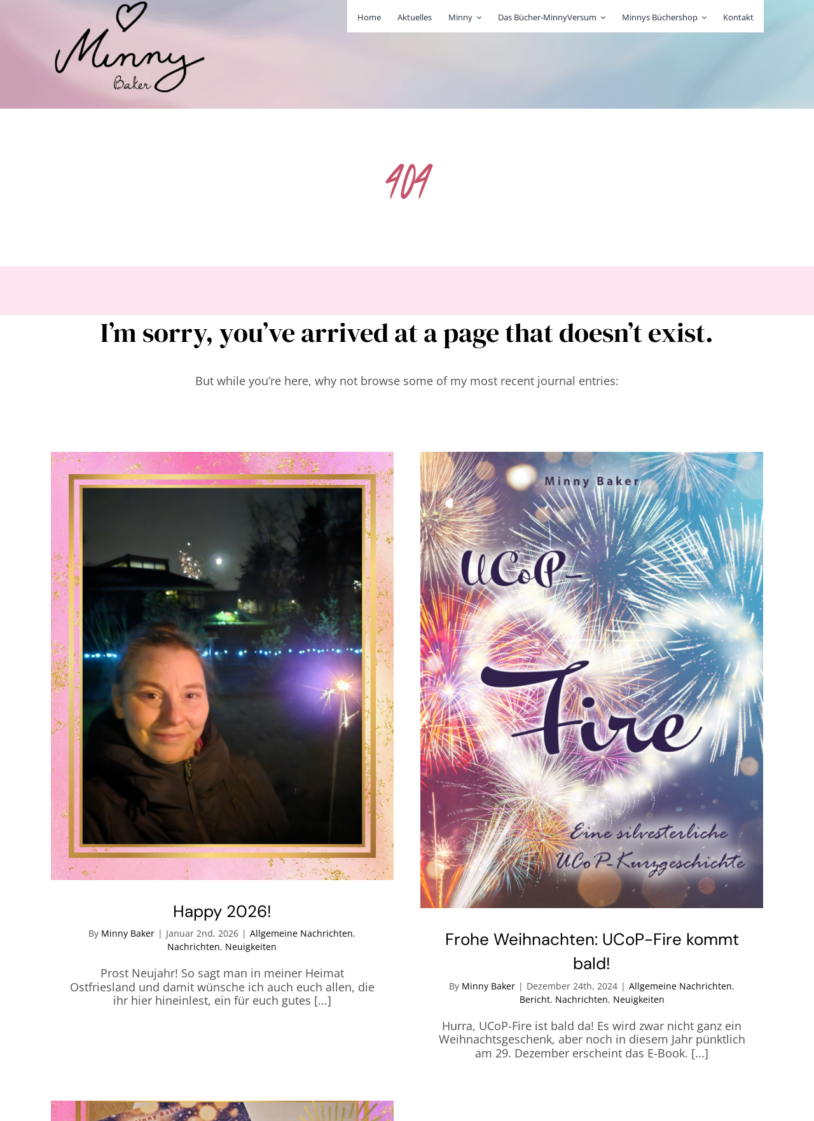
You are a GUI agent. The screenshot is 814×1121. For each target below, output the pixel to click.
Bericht (535, 999)
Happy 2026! (222, 911)
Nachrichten (193, 947)
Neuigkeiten (251, 947)
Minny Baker (128, 933)
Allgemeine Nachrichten (301, 933)
